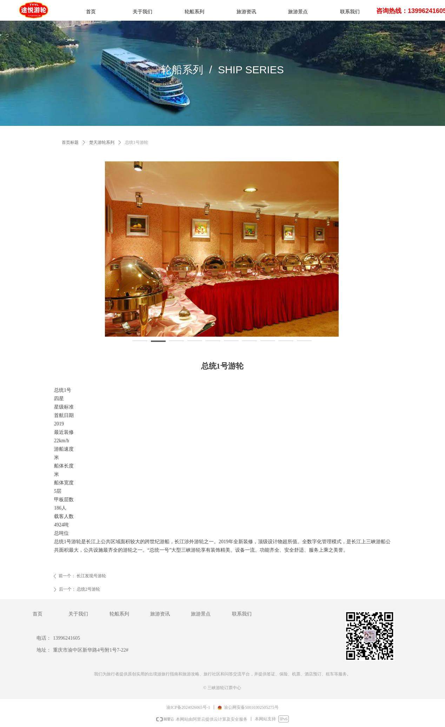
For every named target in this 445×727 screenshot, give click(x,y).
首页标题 (70, 142)
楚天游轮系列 (101, 142)
